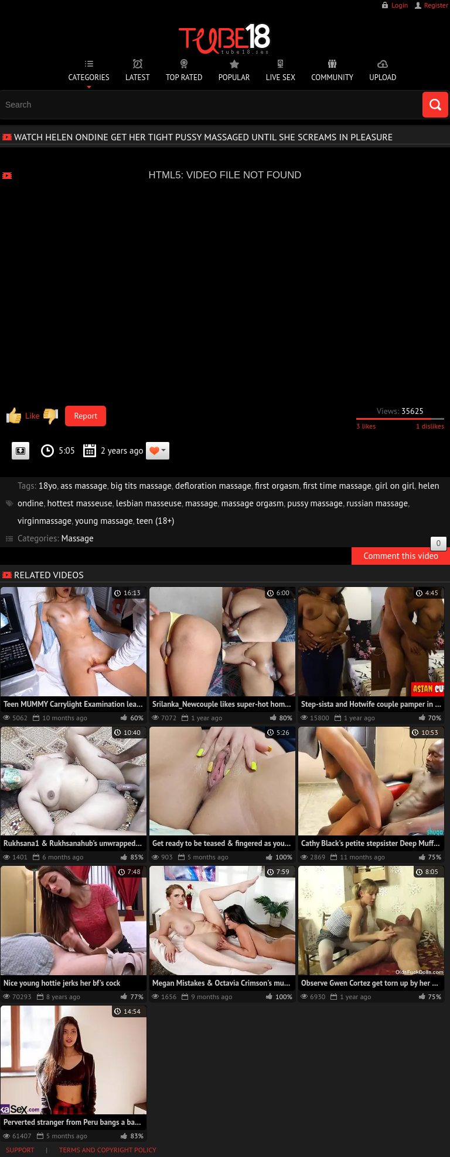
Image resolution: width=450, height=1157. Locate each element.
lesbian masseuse (149, 503)
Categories (88, 77)
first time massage (337, 485)
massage (201, 503)
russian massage (377, 503)
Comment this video (405, 554)
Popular (234, 77)
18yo (48, 485)
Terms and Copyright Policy (107, 1149)
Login (399, 5)
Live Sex (280, 77)
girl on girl (394, 485)
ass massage (83, 485)
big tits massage (141, 485)
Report (86, 415)
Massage (78, 538)
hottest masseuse (79, 503)
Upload (382, 77)
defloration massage (213, 485)
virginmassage (44, 520)
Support (20, 1149)
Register (436, 5)
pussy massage (315, 503)
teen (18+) (156, 520)
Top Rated (184, 77)
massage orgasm (252, 503)
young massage (104, 520)
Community (332, 77)
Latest (137, 77)
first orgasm (277, 485)
